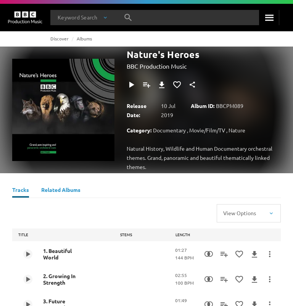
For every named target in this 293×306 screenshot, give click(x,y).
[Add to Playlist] (146, 84)
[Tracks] (20, 190)
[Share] (192, 84)
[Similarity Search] (208, 254)
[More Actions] (269, 254)
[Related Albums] (60, 190)
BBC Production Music (157, 66)
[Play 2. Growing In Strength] (28, 279)
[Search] (269, 17)
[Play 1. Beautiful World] (28, 254)
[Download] (161, 84)
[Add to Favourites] (177, 84)
